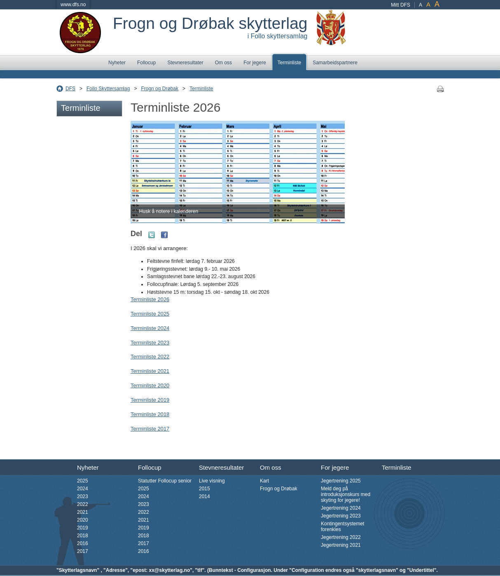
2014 (204, 496)
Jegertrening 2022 (341, 537)
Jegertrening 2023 (341, 516)
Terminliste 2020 (150, 385)
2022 (82, 504)
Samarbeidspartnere (335, 63)
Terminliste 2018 (150, 414)
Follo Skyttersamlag (108, 88)
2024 (82, 489)
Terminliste (289, 63)
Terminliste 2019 (150, 400)
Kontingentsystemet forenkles (342, 526)
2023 (82, 496)
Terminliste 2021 (150, 371)
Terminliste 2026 (150, 299)
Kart (264, 481)
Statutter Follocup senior (165, 481)
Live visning (212, 481)
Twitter (151, 235)
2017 (82, 551)
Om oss (223, 63)
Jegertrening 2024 (341, 508)
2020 (82, 520)
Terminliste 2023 (150, 343)
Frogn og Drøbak (159, 88)
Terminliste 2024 (150, 328)
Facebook (164, 235)
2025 (82, 481)
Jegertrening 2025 (341, 481)
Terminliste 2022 (150, 357)
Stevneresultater (185, 63)
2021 (82, 512)
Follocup (146, 63)
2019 (82, 528)
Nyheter (117, 63)
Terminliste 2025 (150, 314)
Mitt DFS (400, 5)
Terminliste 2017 (150, 429)
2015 (204, 489)
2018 (82, 536)
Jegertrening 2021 (341, 545)
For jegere (254, 63)
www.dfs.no (73, 4)
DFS (70, 88)
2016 (82, 543)
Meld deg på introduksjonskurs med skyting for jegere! (345, 494)
